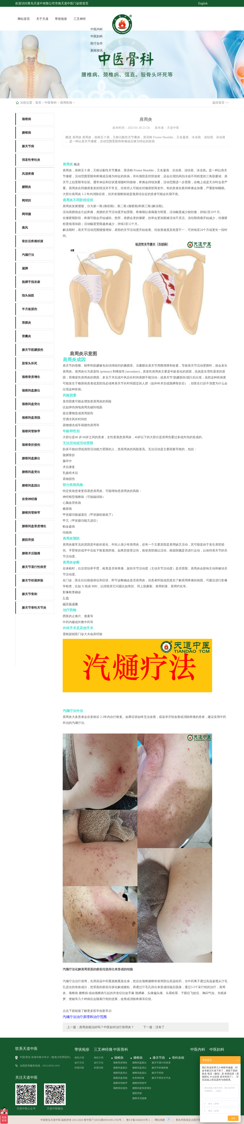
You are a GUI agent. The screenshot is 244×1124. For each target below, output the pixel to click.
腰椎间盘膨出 (31, 458)
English (203, 3)
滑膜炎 (26, 322)
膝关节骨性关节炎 (34, 607)
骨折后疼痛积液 (32, 241)
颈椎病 (26, 119)
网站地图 (160, 1120)
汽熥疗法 (28, 254)
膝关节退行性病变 (34, 567)
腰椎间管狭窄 (31, 512)
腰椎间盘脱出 (31, 485)
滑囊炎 (26, 336)
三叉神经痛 (103, 1049)
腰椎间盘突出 (31, 472)
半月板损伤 (29, 309)
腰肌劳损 (28, 539)
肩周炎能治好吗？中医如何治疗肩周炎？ (106, 1027)
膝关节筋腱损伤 (32, 349)
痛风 (25, 227)
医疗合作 (96, 43)
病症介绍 (79, 1057)
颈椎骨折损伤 (31, 444)
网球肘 (26, 200)
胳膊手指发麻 (31, 282)
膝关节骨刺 (29, 594)
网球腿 (26, 214)
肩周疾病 (66, 102)
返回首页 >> (220, 102)
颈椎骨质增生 (31, 377)
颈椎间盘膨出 (31, 390)
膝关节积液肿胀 (32, 580)
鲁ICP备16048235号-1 (138, 1120)
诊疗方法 (79, 1062)
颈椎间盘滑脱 (31, 417)
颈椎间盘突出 (31, 404)
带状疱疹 (61, 19)
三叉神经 (80, 19)
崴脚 (25, 268)
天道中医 (173, 127)
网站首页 (24, 19)
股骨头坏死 (29, 363)
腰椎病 (26, 132)
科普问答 (79, 1067)
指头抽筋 (28, 295)
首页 (38, 102)
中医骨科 (51, 102)
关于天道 (42, 19)
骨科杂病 (177, 1057)
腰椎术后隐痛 (31, 553)
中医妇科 (96, 36)
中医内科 (96, 29)
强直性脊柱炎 (31, 159)
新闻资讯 (96, 50)
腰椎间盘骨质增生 (34, 526)
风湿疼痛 (28, 173)
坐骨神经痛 (29, 499)
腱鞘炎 (26, 187)
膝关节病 (28, 146)
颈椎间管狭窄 (31, 431)
